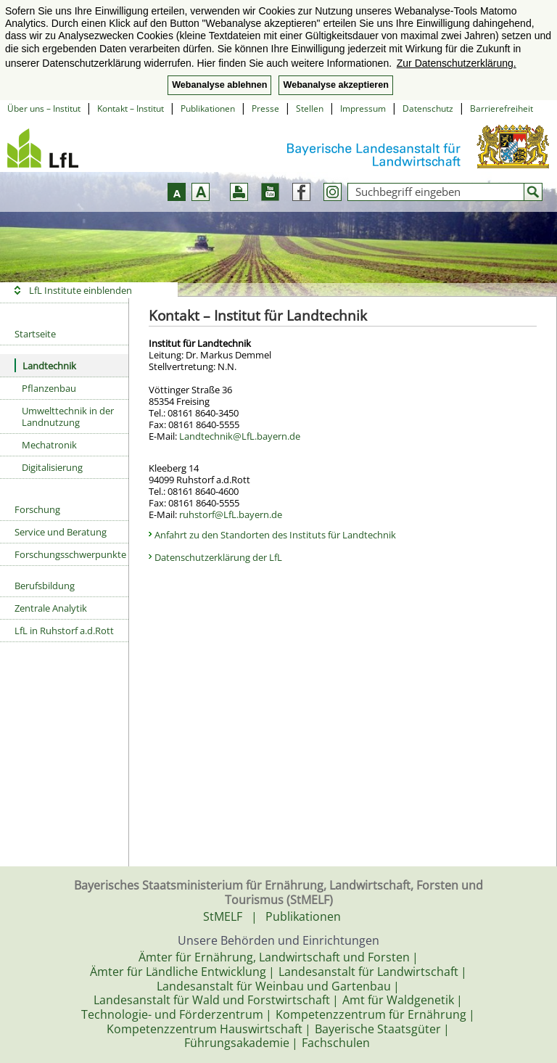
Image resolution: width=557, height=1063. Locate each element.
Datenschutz (428, 108)
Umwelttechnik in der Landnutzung (68, 416)
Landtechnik (45, 365)
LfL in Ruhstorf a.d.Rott (64, 630)
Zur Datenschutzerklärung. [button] (456, 63)
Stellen (309, 108)
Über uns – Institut (44, 108)
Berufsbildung (45, 585)
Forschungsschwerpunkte (70, 554)
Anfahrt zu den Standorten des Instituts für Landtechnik (275, 534)
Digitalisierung (52, 467)
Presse (265, 108)
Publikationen (208, 108)
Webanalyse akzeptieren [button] (335, 85)
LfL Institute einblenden (80, 290)
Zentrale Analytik (51, 608)
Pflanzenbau (49, 388)
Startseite (35, 333)
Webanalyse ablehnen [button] (219, 85)
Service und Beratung (61, 531)
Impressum (363, 108)
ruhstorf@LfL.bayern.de (230, 514)
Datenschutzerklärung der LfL (218, 557)
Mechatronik (49, 444)
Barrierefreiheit (501, 108)
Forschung (37, 509)
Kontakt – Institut (130, 108)
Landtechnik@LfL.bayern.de (239, 436)
